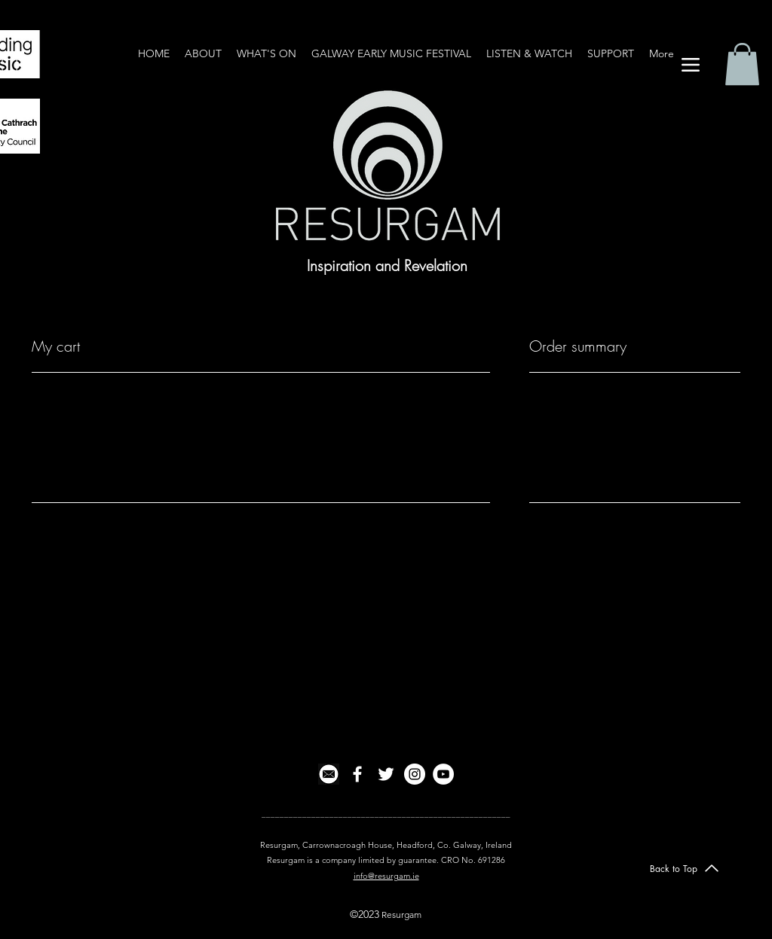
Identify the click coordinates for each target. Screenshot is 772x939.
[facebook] (357, 774)
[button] (742, 64)
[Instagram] (414, 774)
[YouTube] (443, 774)
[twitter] (386, 774)
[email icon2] (328, 774)
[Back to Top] (684, 868)
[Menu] (690, 64)
